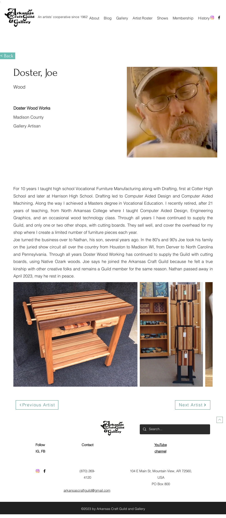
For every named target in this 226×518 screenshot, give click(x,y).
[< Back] (7, 55)
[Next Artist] (192, 405)
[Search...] (174, 429)
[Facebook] (219, 17)
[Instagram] (212, 17)
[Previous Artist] (37, 405)
